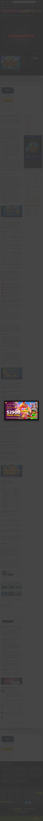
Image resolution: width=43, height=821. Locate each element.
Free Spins (38, 200)
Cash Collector (33, 200)
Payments (37, 4)
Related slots (28, 131)
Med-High (32, 60)
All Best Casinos (29, 120)
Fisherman (29, 206)
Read (2, 7)
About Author (10, 574)
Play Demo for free (21, 40)
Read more (30, 818)
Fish (26, 206)
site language (38, 1)
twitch (10, 801)
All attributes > (24, 68)
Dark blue (38, 205)
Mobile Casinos (11, 794)
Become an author (17, 576)
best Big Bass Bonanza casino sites (12, 284)
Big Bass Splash (4, 529)
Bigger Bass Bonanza (8, 768)
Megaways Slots (4, 794)
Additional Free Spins (33, 198)
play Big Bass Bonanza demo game (11, 430)
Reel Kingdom (33, 56)
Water (36, 206)
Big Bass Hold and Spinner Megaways (8, 535)
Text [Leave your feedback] (11, 616)
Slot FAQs (27, 125)
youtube (4, 801)
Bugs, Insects (33, 205)
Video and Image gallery (31, 123)
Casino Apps (31, 4)
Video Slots (36, 179)
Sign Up (39, 792)
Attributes (28, 129)
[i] (10, 701)
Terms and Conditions (20, 794)
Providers (14, 4)
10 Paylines (32, 208)
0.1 (34, 189)
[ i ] (30, 156)
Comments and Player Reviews (32, 133)
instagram (8, 801)
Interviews (18, 789)
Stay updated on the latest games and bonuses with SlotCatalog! (32, 790)
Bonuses (20, 4)
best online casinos (11, 79)
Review (27, 121)
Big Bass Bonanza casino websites (11, 664)
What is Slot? (19, 790)
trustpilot (12, 801)
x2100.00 (31, 61)
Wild (26, 203)
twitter (6, 801)
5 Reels (36, 208)
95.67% (31, 58)
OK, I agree (36, 818)
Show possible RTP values (15, 682)
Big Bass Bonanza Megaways (7, 519)
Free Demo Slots (4, 790)
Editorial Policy (18, 798)
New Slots (2, 798)
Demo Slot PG (10, 798)
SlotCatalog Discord (29, 802)
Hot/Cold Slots (9, 7)
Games (2, 4)
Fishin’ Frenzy (3, 125)
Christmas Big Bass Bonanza (35, 768)
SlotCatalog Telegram (26, 802)
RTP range (36, 201)
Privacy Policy (18, 795)
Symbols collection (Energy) (34, 202)
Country (27, 127)
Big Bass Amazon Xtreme (8, 780)
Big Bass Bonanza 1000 (5, 524)
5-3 (34, 194)
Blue (29, 205)
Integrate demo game (37, 49)
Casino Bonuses (11, 790)
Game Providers (4, 795)
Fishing (33, 206)
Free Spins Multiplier (29, 201)
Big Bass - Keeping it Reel (22, 774)
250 (35, 191)
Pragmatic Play (16, 150)
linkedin (1, 801)
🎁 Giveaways (17, 7)
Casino (25, 4)
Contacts (9, 795)
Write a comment (37, 53)
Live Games (8, 4)
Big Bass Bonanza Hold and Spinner (35, 774)
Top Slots (2, 789)
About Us (17, 792)
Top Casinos (10, 789)
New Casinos (10, 792)
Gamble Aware (8, 106)
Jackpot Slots (3, 792)
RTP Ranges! (35, 58)
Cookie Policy (18, 797)
